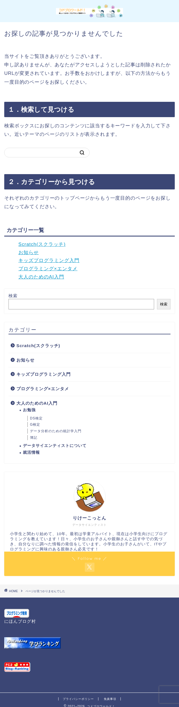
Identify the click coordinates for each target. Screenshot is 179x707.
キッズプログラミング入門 (48, 260)
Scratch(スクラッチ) (42, 244)
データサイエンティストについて (55, 446)
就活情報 (31, 452)
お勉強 (29, 410)
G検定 (35, 425)
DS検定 (36, 418)
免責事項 (110, 698)
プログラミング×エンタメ (47, 268)
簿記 (33, 438)
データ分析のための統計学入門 (55, 431)
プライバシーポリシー (78, 698)
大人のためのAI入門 (41, 277)
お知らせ (28, 252)
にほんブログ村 (20, 621)
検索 (13, 295)
